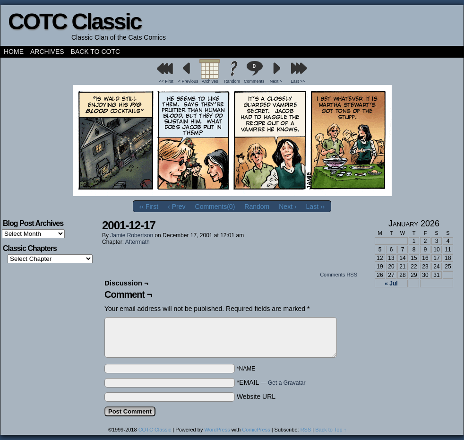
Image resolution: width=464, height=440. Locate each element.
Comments (254, 72)
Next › (287, 206)
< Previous (188, 81)
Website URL (256, 396)
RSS (306, 429)
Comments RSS (338, 274)
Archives (47, 51)
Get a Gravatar (286, 383)
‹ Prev (176, 206)
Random (232, 81)
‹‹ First (148, 206)
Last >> (298, 81)
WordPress (217, 429)
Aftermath (137, 242)
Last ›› (315, 206)
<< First (166, 81)
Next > (276, 81)
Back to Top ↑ (330, 429)
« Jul (391, 283)
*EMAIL (271, 382)
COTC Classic (74, 21)
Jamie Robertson (131, 235)
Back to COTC (95, 51)
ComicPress (256, 429)
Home (14, 51)
